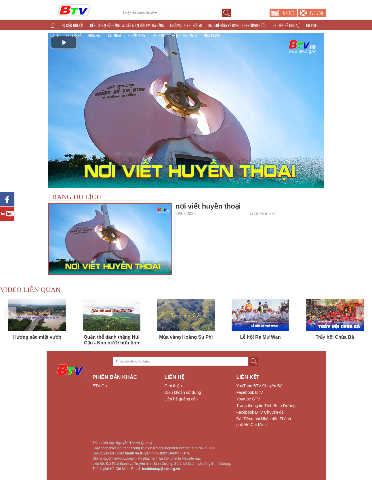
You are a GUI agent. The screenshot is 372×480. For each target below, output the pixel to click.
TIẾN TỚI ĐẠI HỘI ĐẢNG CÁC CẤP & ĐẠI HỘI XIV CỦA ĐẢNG (127, 25)
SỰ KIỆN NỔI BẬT (72, 25)
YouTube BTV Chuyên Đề (259, 385)
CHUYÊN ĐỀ (73, 35)
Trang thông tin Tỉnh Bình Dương (266, 405)
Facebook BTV (249, 392)
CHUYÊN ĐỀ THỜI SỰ (286, 25)
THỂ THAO (157, 35)
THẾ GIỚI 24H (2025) (183, 35)
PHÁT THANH (211, 35)
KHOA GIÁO (94, 35)
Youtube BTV (248, 399)
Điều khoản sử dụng (183, 392)
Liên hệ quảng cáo (181, 399)
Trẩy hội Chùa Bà (335, 337)
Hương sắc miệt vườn (37, 337)
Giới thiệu (173, 385)
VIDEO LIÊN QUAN (30, 289)
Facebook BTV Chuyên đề (260, 412)
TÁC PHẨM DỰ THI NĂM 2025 (126, 35)
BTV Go (100, 385)
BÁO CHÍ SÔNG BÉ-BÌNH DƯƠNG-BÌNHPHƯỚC (237, 25)
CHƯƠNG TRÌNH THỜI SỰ (186, 25)
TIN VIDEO (312, 25)
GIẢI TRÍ (55, 35)
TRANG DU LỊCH (74, 197)
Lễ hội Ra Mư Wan (260, 337)
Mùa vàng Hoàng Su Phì (186, 337)
